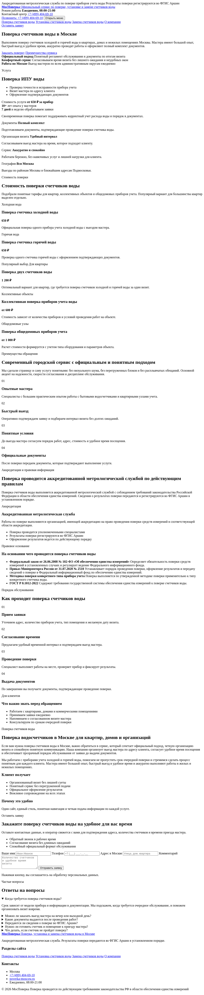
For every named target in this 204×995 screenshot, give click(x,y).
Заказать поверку (13, 53)
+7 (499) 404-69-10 (40, 14)
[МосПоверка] (58, 7)
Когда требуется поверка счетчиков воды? (33, 901)
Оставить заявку (13, 25)
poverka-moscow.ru (22, 981)
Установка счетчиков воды (53, 22)
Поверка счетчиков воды (18, 22)
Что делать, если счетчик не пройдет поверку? (36, 932)
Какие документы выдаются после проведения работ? (41, 922)
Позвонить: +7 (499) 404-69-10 (22, 18)
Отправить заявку (55, 870)
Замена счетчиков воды (88, 22)
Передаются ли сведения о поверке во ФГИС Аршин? (41, 925)
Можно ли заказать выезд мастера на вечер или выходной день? (48, 918)
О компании (112, 22)
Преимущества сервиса (41, 53)
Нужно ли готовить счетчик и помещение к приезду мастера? (46, 929)
